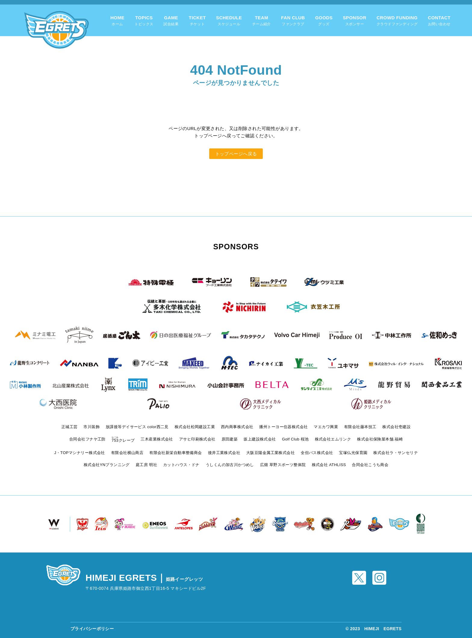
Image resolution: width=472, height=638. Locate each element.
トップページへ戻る (236, 153)
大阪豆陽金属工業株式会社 (270, 452)
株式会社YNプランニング (107, 464)
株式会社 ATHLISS (329, 464)
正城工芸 (69, 427)
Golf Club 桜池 (295, 439)
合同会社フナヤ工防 (87, 439)
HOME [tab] (117, 21)
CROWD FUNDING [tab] (397, 21)
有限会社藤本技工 (360, 427)
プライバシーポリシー (92, 628)
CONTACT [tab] (439, 21)
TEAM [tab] (261, 21)
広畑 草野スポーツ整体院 (283, 464)
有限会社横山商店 (127, 452)
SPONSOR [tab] (354, 21)
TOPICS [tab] (144, 21)
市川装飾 (91, 427)
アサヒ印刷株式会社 (197, 439)
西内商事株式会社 (237, 427)
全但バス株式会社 (317, 452)
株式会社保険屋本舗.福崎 (380, 439)
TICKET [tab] (197, 21)
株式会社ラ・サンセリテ (395, 452)
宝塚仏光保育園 (353, 452)
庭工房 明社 (146, 464)
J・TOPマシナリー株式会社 (79, 452)
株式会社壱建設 (396, 427)
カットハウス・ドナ (181, 464)
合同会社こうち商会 (370, 464)
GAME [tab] (171, 21)
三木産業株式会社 (157, 439)
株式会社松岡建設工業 (195, 427)
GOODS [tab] (324, 21)
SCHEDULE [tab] (229, 21)
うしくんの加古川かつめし (230, 464)
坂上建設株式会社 (260, 439)
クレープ (123, 440)
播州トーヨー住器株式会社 (283, 427)
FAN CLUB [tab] (293, 21)
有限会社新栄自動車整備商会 (175, 452)
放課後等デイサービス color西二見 (137, 427)
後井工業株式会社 (224, 452)
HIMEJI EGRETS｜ (144, 578)
